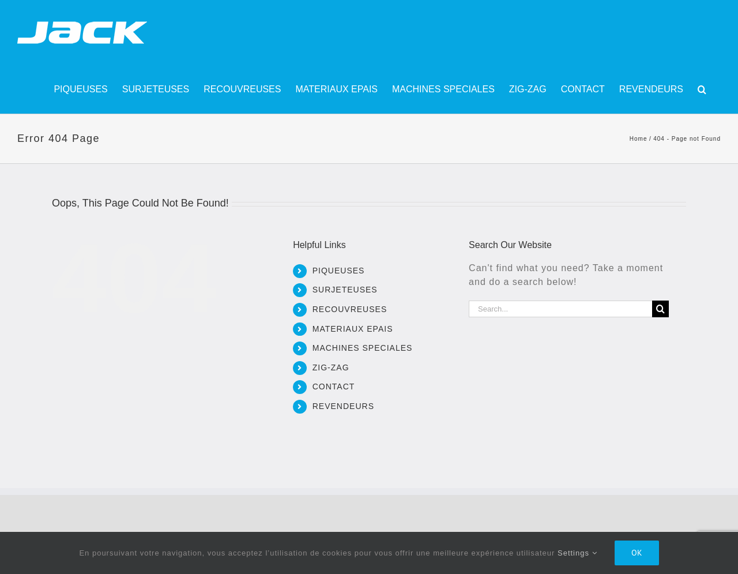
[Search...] (560, 309)
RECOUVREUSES (349, 309)
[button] (702, 89)
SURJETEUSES (345, 289)
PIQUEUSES (338, 270)
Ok (636, 552)
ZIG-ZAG (330, 367)
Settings (577, 553)
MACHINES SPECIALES (362, 347)
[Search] (660, 309)
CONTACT (333, 386)
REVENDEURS (343, 406)
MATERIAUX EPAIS (352, 328)
